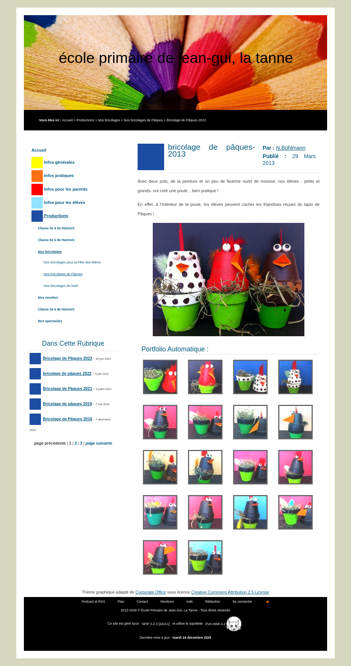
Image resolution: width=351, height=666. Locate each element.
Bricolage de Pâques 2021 (61, 388)
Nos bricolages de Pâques (143, 120)
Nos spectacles (50, 321)
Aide (189, 601)
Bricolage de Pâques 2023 (61, 358)
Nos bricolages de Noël (61, 286)
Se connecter (242, 601)
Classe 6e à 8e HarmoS (56, 240)
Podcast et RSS (93, 601)
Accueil (67, 120)
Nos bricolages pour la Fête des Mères (72, 262)
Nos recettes (48, 297)
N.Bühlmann (290, 148)
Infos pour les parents (59, 189)
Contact (142, 601)
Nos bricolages (109, 120)
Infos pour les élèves (58, 202)
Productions (85, 120)
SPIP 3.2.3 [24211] (156, 624)
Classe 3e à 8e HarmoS (56, 309)
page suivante (99, 443)
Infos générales (53, 162)
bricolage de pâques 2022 (60, 373)
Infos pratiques (52, 175)
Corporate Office (150, 592)
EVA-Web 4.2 (223, 624)
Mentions (167, 601)
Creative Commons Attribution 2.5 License (230, 592)
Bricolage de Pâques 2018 (61, 419)
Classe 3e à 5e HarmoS (56, 228)
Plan (121, 601)
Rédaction (212, 601)
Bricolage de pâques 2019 (61, 403)
